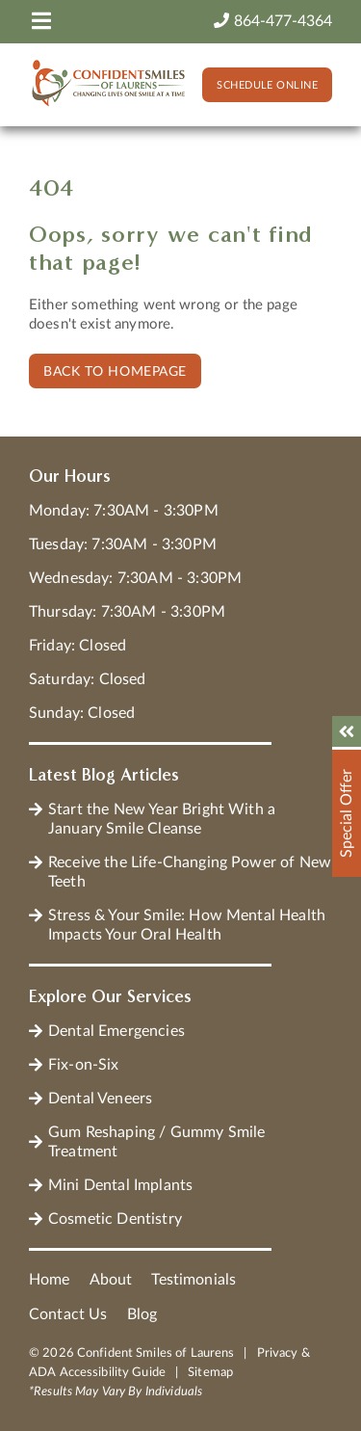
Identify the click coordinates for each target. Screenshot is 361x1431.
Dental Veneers (100, 1098)
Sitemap (210, 1372)
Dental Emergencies (116, 1031)
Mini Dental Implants (120, 1185)
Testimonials (193, 1279)
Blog (142, 1314)
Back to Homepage (115, 372)
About (111, 1279)
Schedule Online (267, 85)
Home (49, 1279)
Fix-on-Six (83, 1065)
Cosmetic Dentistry (115, 1219)
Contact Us (68, 1314)
